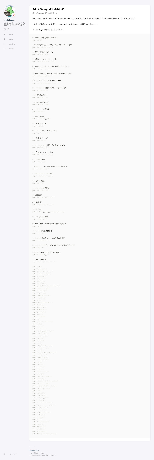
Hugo (30, 453)
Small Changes (9, 20)
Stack (34, 455)
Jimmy (39, 455)
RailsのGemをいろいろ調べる (48, 9)
